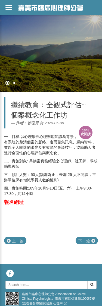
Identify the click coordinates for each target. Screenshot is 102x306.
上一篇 (15, 241)
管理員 (33, 123)
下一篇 (86, 241)
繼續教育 (25, 105)
